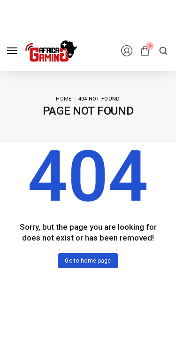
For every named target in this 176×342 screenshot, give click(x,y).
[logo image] (51, 51)
